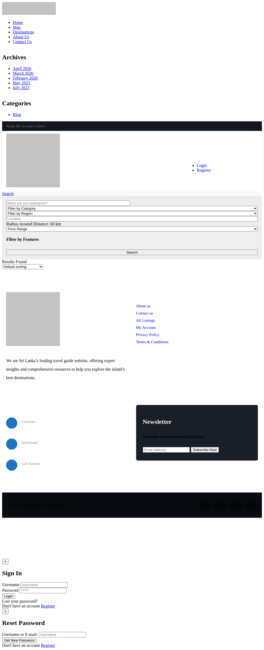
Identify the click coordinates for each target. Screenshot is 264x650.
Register (48, 606)
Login (202, 165)
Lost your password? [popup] (19, 601)
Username (10, 584)
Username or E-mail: (20, 634)
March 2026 (23, 73)
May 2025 (21, 83)
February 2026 (25, 78)
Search (8, 193)
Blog (17, 114)
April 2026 (22, 68)
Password (10, 590)
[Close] (5, 561)
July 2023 (21, 87)
